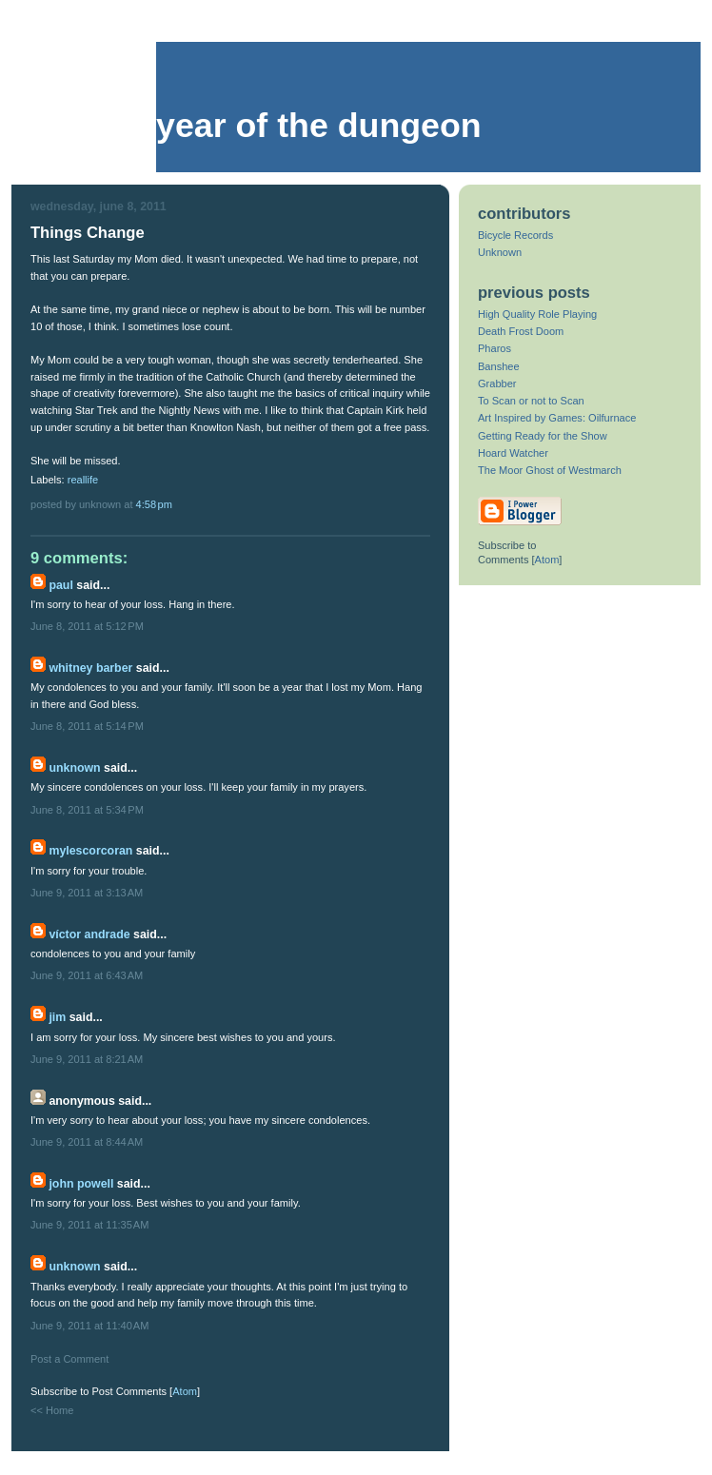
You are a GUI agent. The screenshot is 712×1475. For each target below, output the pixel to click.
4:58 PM (154, 504)
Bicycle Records (515, 235)
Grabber (497, 383)
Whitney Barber (90, 668)
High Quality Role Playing (537, 314)
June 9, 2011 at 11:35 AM (89, 1224)
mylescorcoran (90, 850)
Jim (57, 1017)
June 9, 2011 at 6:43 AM (86, 975)
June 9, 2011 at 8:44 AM (86, 1142)
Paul (60, 585)
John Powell (81, 1183)
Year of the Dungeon (319, 126)
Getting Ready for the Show (542, 436)
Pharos (494, 348)
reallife (83, 479)
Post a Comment (69, 1359)
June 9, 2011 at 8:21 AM (86, 1059)
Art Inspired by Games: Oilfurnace (557, 417)
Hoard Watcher (513, 453)
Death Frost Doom (521, 331)
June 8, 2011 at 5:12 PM (87, 626)
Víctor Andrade (89, 934)
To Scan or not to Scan (531, 400)
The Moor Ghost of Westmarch (550, 470)
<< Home (51, 1410)
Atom (184, 1391)
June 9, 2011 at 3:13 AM (86, 892)
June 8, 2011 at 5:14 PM (87, 726)
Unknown (74, 768)
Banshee (499, 366)
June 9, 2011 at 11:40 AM (89, 1325)
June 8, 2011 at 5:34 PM (87, 810)
